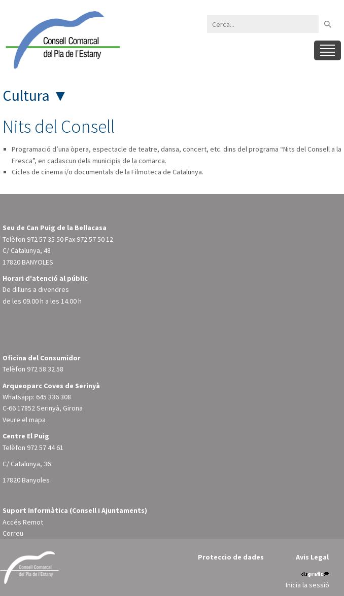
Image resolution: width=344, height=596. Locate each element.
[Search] (263, 24)
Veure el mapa (24, 419)
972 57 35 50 (45, 239)
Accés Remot (23, 522)
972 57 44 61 (45, 447)
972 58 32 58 (45, 369)
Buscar (327, 24)
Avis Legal (312, 557)
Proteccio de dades (231, 557)
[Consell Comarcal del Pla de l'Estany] (61, 39)
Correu (13, 533)
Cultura (26, 95)
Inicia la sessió (307, 584)
